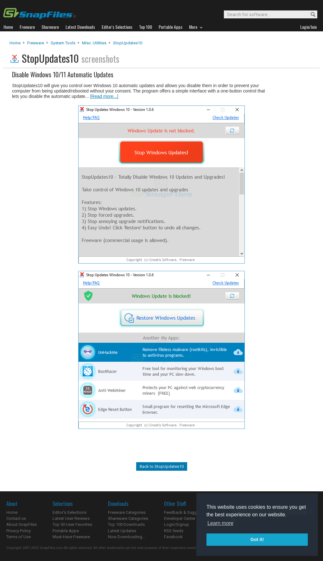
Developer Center (179, 518)
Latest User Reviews (71, 518)
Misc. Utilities (94, 43)
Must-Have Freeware (71, 536)
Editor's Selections (69, 512)
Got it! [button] (257, 539)
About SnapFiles (21, 524)
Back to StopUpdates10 (162, 466)
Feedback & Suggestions (187, 512)
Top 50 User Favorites (72, 524)
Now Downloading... (126, 536)
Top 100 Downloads (126, 524)
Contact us (16, 518)
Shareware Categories (128, 518)
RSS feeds (173, 530)
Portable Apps (66, 530)
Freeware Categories (127, 512)
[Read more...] (104, 96)
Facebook (173, 536)
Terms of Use (18, 536)
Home (15, 43)
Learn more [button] (220, 523)
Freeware (35, 43)
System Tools (63, 43)
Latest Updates (122, 530)
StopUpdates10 (127, 43)
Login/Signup (176, 524)
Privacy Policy (18, 530)
